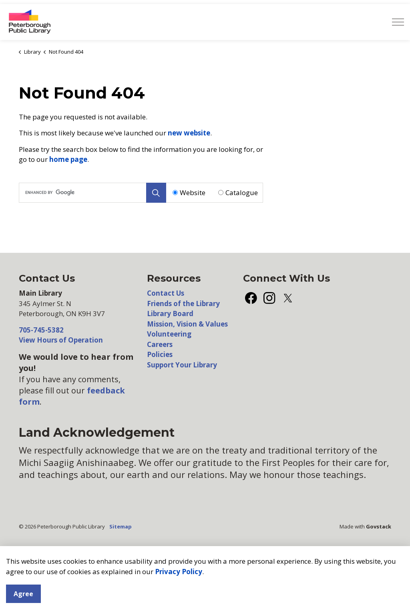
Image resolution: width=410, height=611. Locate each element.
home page (68, 159)
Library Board (170, 313)
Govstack (378, 526)
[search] (92, 193)
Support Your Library (182, 364)
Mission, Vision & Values (187, 324)
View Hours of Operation (61, 340)
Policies (160, 354)
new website (189, 132)
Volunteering (169, 334)
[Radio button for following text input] (175, 192)
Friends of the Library (183, 303)
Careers (160, 344)
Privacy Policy (178, 605)
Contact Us (165, 293)
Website (192, 192)
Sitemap (120, 526)
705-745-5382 (41, 330)
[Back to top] (205, 560)
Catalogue (241, 192)
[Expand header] (398, 22)
